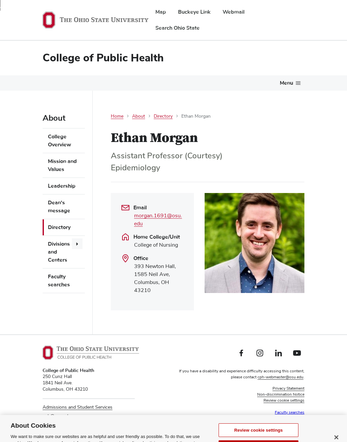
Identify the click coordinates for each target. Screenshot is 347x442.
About (138, 116)
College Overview (59, 140)
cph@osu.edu (57, 416)
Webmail (234, 12)
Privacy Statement (288, 389)
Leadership (62, 186)
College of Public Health (103, 58)
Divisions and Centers (59, 252)
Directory (59, 227)
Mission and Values (62, 165)
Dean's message (59, 206)
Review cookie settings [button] (283, 401)
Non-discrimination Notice (280, 395)
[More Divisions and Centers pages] (77, 243)
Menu (286, 83)
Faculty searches (59, 280)
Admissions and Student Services (77, 407)
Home (117, 116)
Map (160, 12)
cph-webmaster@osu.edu (280, 377)
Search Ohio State (177, 28)
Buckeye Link (194, 12)
